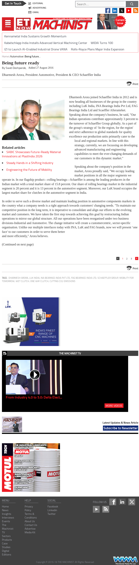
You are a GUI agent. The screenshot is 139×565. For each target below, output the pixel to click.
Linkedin (52, 510)
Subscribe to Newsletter (121, 428)
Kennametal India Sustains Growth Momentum (35, 36)
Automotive (16, 56)
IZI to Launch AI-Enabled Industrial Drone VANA (35, 49)
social (51, 500)
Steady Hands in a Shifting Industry (29, 163)
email (36, 12)
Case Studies (6, 545)
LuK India (34, 277)
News (5, 510)
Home (5, 56)
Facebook (52, 506)
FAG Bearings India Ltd (83, 277)
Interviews (8, 517)
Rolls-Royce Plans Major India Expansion (97, 49)
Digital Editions (6, 552)
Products (7, 539)
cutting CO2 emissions (62, 281)
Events (6, 521)
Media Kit (30, 532)
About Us (30, 521)
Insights (6, 514)
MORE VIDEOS (114, 405)
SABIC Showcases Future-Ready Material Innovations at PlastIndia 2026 (31, 154)
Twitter (51, 514)
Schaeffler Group (108, 277)
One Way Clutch (39, 281)
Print (135, 84)
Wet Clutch (22, 281)
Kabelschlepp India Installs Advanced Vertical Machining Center (45, 43)
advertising (39, 7)
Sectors (6, 536)
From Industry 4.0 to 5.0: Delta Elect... (34, 397)
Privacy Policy (29, 508)
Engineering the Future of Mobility (29, 169)
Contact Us (31, 525)
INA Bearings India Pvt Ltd (55, 277)
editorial (38, 3)
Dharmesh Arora (18, 277)
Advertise (30, 528)
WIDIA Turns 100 (102, 43)
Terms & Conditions (31, 515)
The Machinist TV (7, 528)
